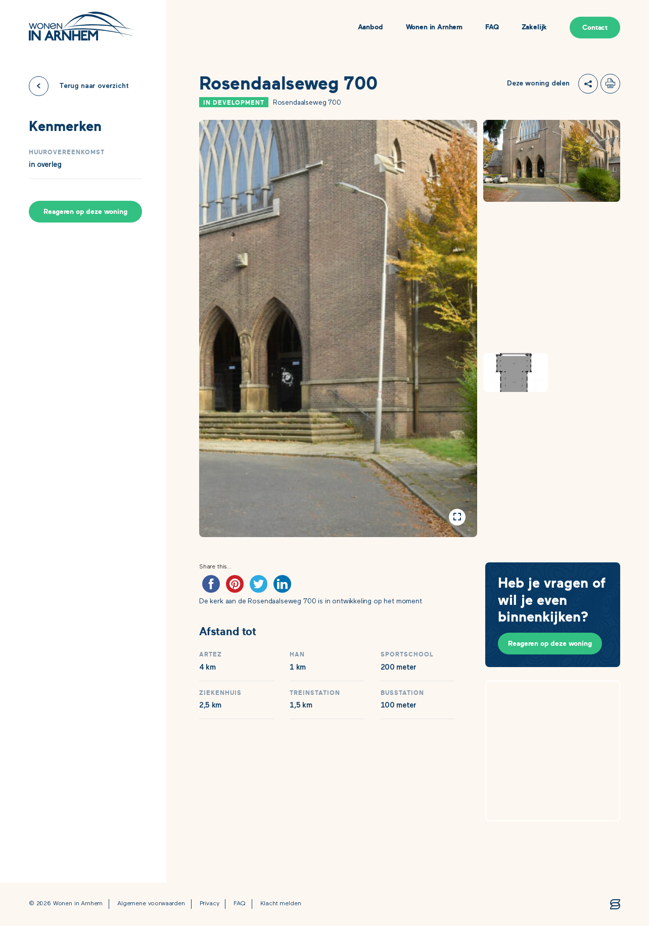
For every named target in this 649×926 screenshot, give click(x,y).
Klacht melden (280, 904)
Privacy (209, 904)
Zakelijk (534, 27)
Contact (595, 27)
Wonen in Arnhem (434, 27)
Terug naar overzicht (94, 86)
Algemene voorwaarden (151, 904)
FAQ (492, 27)
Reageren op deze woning (85, 211)
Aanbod (370, 27)
